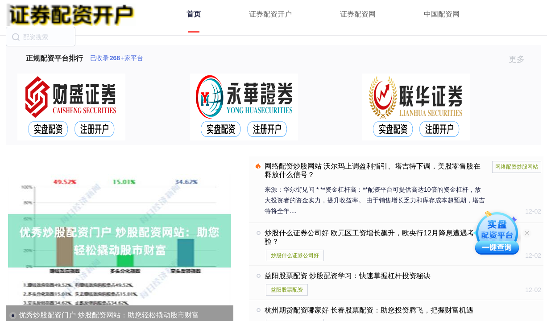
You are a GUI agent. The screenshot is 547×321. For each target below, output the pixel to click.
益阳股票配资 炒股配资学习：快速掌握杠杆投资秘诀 (348, 276)
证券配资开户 (270, 14)
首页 (193, 14)
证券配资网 (358, 14)
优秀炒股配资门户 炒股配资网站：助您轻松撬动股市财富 (109, 315)
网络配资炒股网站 (516, 167)
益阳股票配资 (287, 290)
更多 (520, 59)
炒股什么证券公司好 (295, 255)
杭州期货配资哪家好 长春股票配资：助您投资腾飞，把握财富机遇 (369, 310)
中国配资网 (442, 14)
